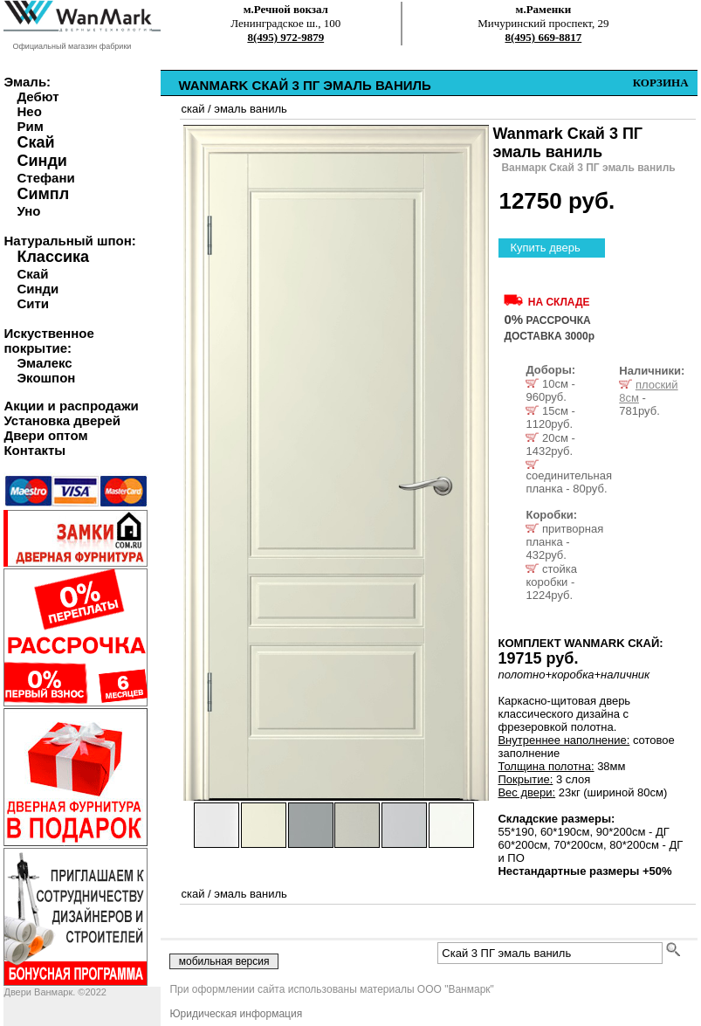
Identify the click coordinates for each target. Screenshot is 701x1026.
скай (192, 108)
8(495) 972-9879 (285, 37)
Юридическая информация (235, 1014)
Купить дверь (545, 247)
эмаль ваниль (250, 108)
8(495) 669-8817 (543, 37)
